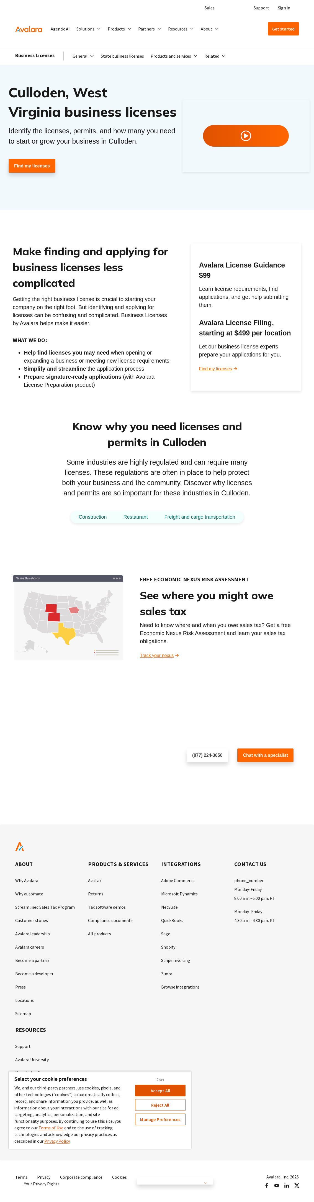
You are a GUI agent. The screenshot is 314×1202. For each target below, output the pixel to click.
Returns (95, 894)
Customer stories (31, 920)
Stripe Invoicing (175, 960)
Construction (93, 517)
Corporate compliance (81, 1177)
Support (261, 8)
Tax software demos (107, 907)
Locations (24, 1000)
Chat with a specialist (265, 755)
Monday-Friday (248, 889)
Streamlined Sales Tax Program (45, 907)
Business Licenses (35, 55)
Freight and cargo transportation (199, 517)
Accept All (160, 1090)
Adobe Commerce (178, 880)
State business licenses (122, 56)
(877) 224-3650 (207, 755)
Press (20, 987)
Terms (21, 1177)
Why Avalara (26, 880)
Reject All (160, 1105)
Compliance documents (110, 920)
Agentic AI (60, 29)
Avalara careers (29, 947)
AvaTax (94, 880)
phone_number (249, 880)
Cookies (119, 1177)
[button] (88, 29)
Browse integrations (180, 987)
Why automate (29, 894)
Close (160, 1079)
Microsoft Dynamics (179, 894)
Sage (165, 933)
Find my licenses (32, 166)
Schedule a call (202, 773)
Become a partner (32, 960)
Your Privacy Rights (42, 1183)
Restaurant (135, 517)
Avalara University (32, 1059)
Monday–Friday (248, 911)
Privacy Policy (57, 1141)
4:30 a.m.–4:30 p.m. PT (254, 920)
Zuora (166, 973)
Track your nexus (157, 655)
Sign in (284, 8)
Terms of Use (50, 1127)
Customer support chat (259, 773)
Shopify (168, 947)
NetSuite (169, 907)
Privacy (43, 1177)
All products (99, 933)
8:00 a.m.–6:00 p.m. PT (254, 898)
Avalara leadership (32, 933)
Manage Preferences (160, 1119)
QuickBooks (172, 920)
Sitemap (23, 1013)
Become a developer (34, 973)
